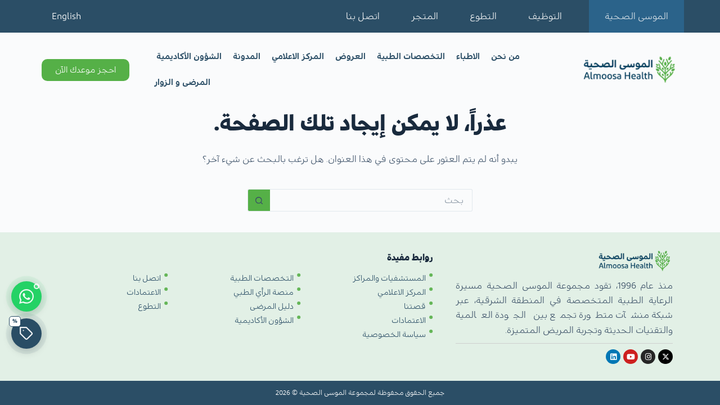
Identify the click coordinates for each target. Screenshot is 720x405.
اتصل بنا (363, 16)
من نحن (505, 56)
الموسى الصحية (636, 16)
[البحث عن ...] (371, 200)
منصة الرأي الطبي (263, 292)
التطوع (483, 16)
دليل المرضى (272, 306)
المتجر (424, 16)
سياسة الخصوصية (394, 335)
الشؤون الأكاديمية (189, 56)
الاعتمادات (409, 321)
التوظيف (545, 16)
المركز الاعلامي (298, 56)
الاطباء (468, 56)
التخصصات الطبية (411, 56)
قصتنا (415, 306)
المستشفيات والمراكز (389, 278)
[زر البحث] (259, 200)
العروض (350, 56)
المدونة (246, 56)
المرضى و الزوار (182, 82)
